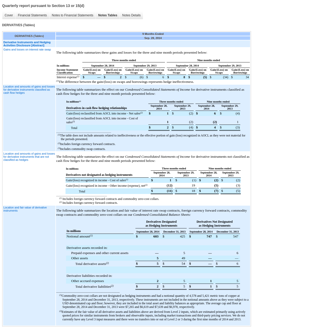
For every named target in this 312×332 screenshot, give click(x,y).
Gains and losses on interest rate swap (27, 49)
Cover (9, 15)
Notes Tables (107, 15)
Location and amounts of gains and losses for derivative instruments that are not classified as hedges (29, 156)
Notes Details (131, 15)
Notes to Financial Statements (72, 15)
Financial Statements (32, 15)
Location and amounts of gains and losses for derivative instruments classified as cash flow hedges (29, 89)
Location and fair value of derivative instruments (25, 209)
